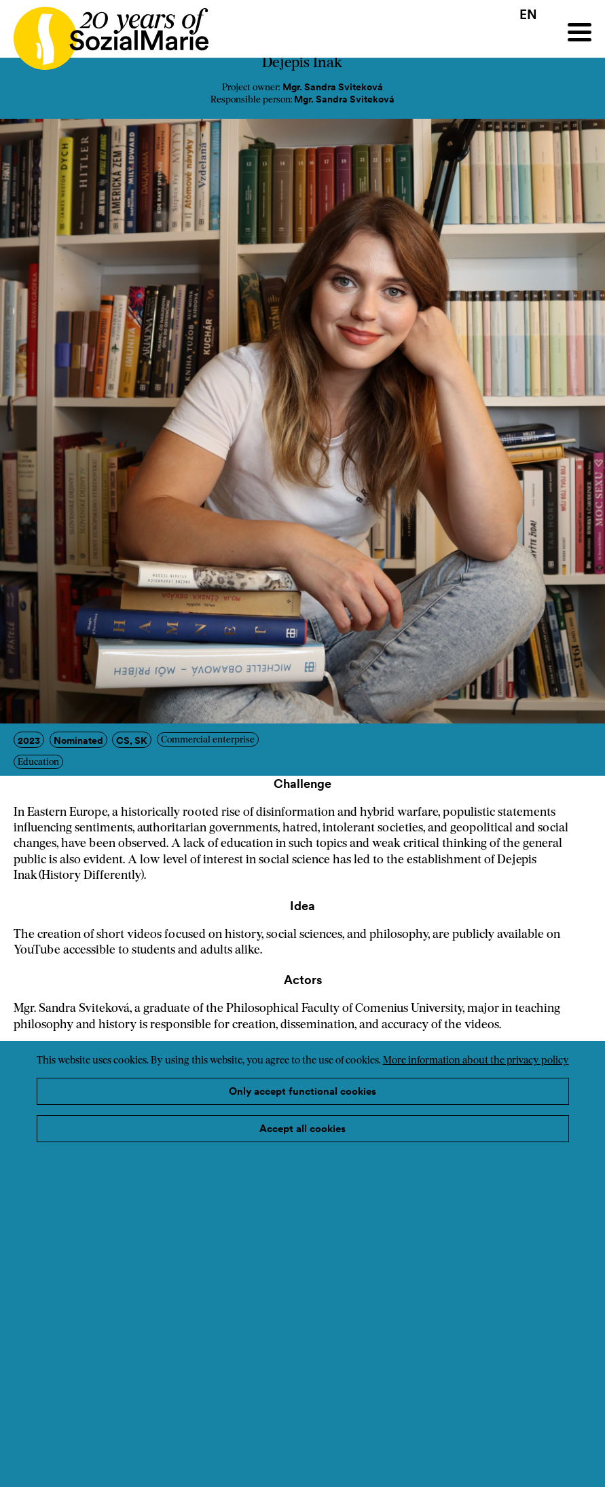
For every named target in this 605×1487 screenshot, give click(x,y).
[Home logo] (104, 32)
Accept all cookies (302, 1128)
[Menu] (579, 32)
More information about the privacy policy (476, 1061)
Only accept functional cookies (302, 1091)
